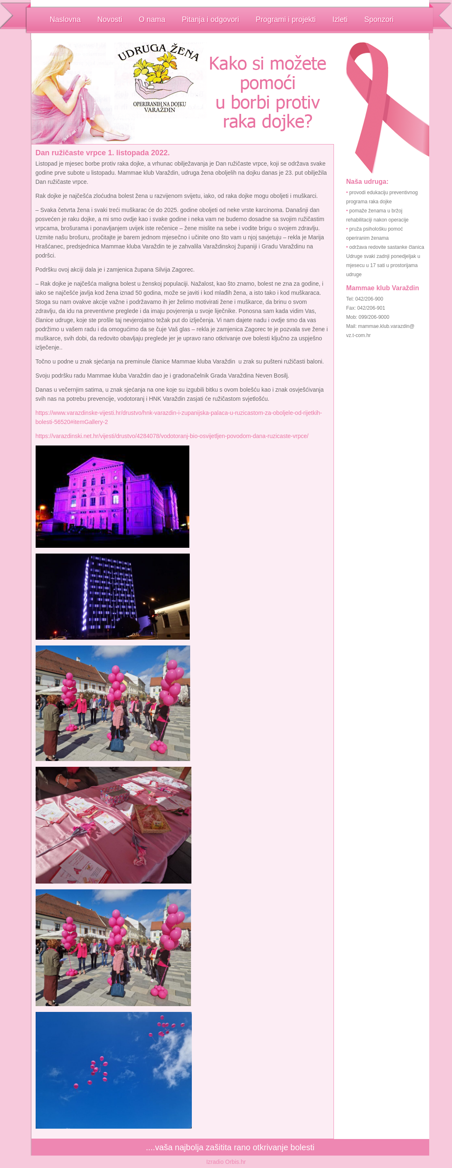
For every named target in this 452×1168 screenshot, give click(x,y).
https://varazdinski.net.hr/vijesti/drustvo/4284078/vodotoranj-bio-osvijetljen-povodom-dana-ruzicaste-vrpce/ (172, 436)
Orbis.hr (235, 1161)
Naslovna (65, 19)
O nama (152, 19)
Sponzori (379, 19)
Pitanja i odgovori (210, 19)
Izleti (340, 19)
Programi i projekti (286, 19)
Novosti (109, 19)
